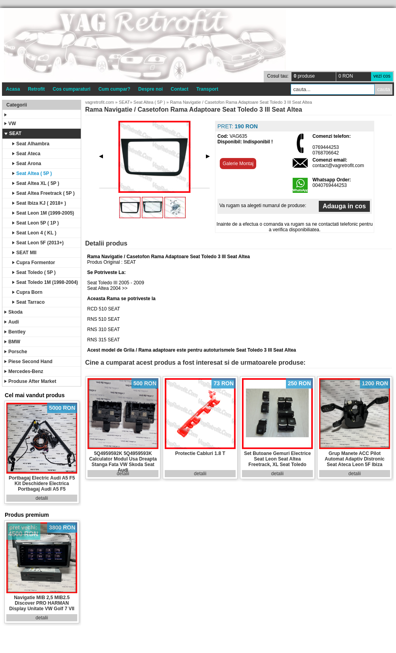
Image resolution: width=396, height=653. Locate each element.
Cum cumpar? (114, 89)
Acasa (13, 89)
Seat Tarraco (28, 302)
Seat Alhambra (31, 144)
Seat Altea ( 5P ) (32, 173)
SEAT (12, 134)
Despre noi (150, 89)
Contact (179, 89)
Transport (207, 89)
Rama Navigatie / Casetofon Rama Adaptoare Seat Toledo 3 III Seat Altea (241, 102)
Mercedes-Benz (23, 371)
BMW (12, 342)
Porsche (15, 351)
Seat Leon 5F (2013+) (38, 243)
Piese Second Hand (28, 361)
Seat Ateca (26, 153)
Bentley (14, 332)
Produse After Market (30, 381)
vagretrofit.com (99, 102)
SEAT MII (24, 252)
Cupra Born (27, 292)
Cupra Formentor (33, 262)
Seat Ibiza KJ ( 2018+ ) (39, 203)
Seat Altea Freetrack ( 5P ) (43, 193)
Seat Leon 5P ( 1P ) (35, 223)
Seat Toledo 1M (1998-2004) (45, 282)
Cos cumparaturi (71, 89)
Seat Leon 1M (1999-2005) (43, 213)
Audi (11, 322)
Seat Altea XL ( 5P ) (35, 183)
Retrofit (36, 89)
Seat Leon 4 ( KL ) (34, 233)
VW (10, 123)
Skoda (13, 312)
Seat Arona (26, 163)
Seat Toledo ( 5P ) (34, 272)
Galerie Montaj (238, 163)
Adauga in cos (344, 206)
